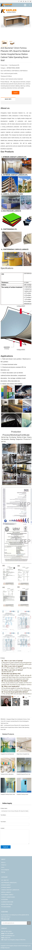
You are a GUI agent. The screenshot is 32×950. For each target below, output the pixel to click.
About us (3, 862)
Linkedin (26, 1)
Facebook (19, 1)
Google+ (23, 1)
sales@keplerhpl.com (9, 935)
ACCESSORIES (4, 899)
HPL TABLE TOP (5, 880)
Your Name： (4, 815)
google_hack (7, 937)
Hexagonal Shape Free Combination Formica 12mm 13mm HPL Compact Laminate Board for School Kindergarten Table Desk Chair (15, 721)
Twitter (21, 1)
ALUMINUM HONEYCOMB (7, 902)
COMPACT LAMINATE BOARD (8, 897)
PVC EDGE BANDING (6, 906)
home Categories (5, 869)
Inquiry (15, 92)
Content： (3, 828)
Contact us (3, 865)
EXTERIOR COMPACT (6, 887)
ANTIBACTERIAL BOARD (13, 68)
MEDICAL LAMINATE (6, 892)
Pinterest (28, 1)
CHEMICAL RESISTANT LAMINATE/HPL (10, 889)
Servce (2, 867)
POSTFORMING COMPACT (7, 894)
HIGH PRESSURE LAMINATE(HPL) (9, 882)
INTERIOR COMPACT (6, 885)
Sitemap (3, 872)
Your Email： (4, 821)
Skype (30, 1)
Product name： (4, 808)
